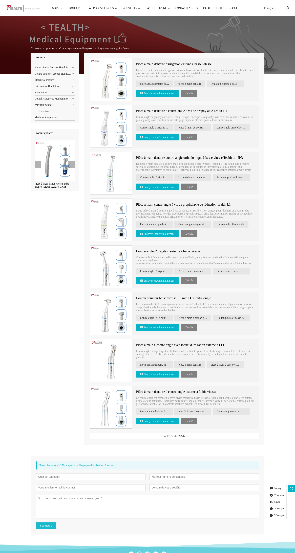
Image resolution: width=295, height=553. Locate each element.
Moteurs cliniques (43, 79)
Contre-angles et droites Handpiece (52, 73)
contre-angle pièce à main (235, 224)
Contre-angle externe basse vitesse (237, 411)
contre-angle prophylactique (236, 127)
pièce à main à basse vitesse (236, 271)
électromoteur (40, 111)
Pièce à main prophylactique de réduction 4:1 (160, 224)
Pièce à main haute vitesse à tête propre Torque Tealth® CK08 (50, 185)
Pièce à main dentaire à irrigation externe (199, 271)
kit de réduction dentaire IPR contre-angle (199, 177)
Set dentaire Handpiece (45, 86)
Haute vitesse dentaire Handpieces (51, 67)
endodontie (39, 92)
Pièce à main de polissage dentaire (199, 127)
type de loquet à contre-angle (198, 411)
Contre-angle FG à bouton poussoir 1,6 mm (160, 317)
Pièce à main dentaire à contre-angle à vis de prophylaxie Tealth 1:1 (185, 111)
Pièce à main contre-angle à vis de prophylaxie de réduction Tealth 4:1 (187, 204)
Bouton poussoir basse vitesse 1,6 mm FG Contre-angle (177, 298)
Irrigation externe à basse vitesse (231, 83)
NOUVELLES (129, 8)
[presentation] (36, 164)
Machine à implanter (44, 117)
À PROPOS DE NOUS (101, 8)
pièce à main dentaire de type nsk (160, 83)
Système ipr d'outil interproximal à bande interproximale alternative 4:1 (237, 177)
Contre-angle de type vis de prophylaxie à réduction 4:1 (199, 224)
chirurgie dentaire (42, 104)
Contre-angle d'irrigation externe (160, 127)
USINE (163, 8)
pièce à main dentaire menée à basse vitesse (160, 364)
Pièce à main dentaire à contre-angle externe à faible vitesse (180, 392)
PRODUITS (74, 8)
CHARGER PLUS (178, 435)
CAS (148, 8)
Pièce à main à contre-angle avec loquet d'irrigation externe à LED (185, 345)
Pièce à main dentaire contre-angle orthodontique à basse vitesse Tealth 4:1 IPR (193, 157)
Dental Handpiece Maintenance (50, 98)
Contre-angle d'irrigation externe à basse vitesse (172, 251)
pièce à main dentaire (194, 83)
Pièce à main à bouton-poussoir (199, 317)
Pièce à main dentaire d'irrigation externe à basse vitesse (178, 64)
